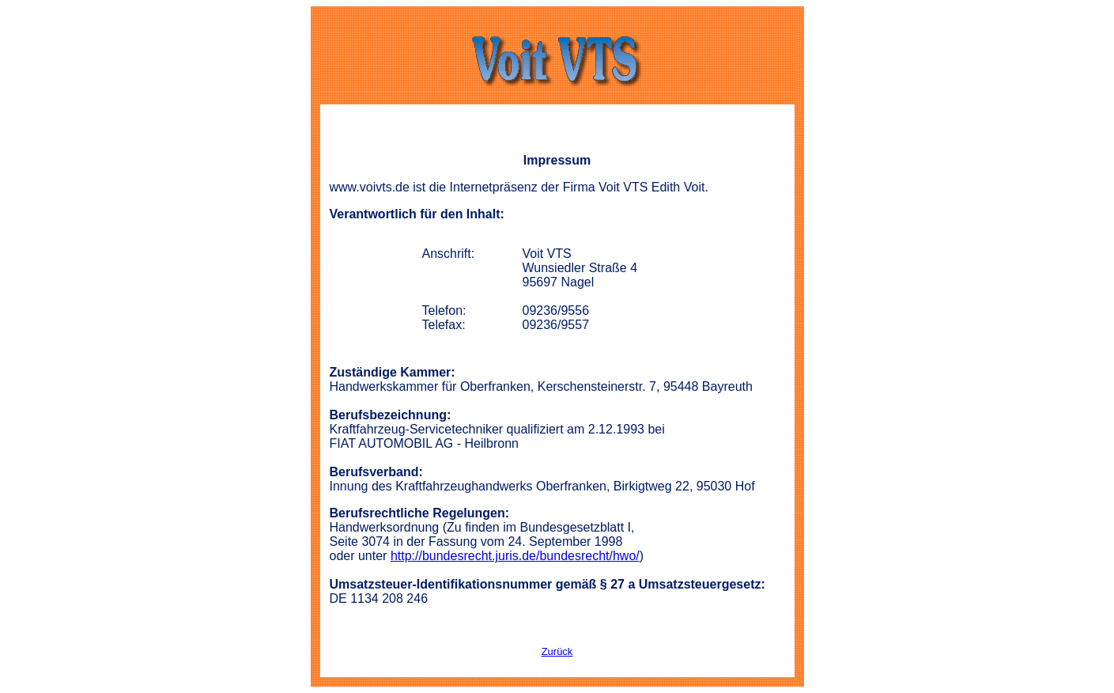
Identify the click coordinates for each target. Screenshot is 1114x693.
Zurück (557, 651)
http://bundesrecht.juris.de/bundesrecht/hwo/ (515, 555)
